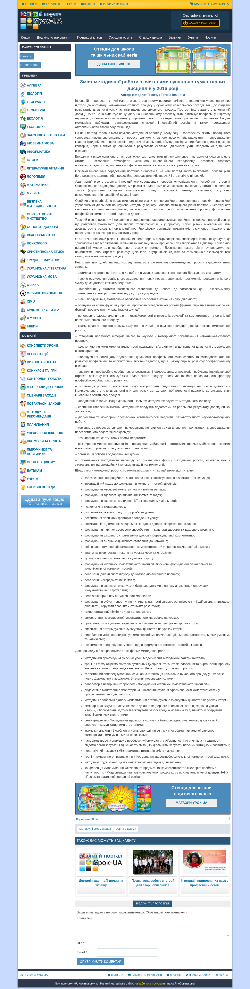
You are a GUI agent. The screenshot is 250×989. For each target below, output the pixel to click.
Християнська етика (45, 251)
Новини (210, 38)
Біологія (34, 93)
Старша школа (150, 38)
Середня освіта (120, 38)
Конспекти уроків (43, 345)
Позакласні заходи (44, 403)
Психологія (37, 243)
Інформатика (38, 151)
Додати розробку (202, 22)
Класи (25, 38)
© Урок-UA (34, 974)
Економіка (36, 127)
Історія (33, 160)
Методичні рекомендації (95, 828)
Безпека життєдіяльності (42, 203)
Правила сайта (198, 975)
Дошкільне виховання (53, 38)
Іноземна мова (40, 143)
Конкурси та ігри (42, 370)
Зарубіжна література (46, 135)
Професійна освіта (44, 441)
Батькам (175, 38)
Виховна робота (42, 362)
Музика (33, 193)
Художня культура (43, 310)
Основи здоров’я (42, 227)
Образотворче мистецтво (40, 216)
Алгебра (34, 85)
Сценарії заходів (42, 395)
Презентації (37, 354)
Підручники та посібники (39, 451)
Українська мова (42, 276)
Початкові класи (89, 38)
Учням (193, 38)
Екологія (35, 118)
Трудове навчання (43, 260)
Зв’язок (88, 4)
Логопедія (36, 176)
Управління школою (45, 433)
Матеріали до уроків (45, 387)
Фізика (33, 285)
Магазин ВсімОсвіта (209, 4)
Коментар (85, 918)
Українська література (46, 268)
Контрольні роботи (44, 378)
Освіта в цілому (125, 828)
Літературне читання (45, 168)
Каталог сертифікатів (59, 4)
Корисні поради (41, 487)
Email (82, 952)
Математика (38, 185)
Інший (32, 326)
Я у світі (34, 318)
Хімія (31, 301)
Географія (36, 102)
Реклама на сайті (114, 4)
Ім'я (81, 943)
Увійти (221, 975)
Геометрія (36, 110)
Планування (38, 424)
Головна (29, 4)
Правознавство (41, 235)
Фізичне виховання (44, 293)
